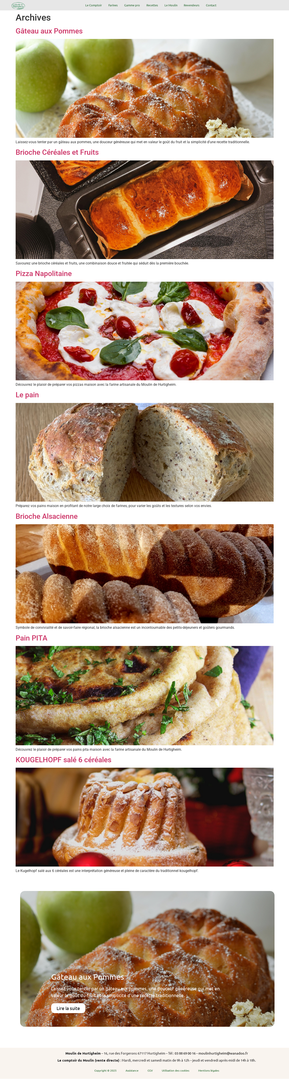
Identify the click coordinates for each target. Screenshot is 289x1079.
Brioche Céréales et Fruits (57, 152)
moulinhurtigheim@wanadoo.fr (223, 1053)
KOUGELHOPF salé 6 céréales (63, 759)
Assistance (132, 1070)
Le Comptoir (93, 5)
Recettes (152, 5)
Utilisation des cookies (175, 1070)
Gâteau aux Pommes (49, 31)
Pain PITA (31, 638)
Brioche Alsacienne (47, 516)
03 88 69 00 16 (185, 1053)
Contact (211, 5)
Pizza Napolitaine (44, 273)
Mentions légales (208, 1070)
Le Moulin (171, 5)
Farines (113, 5)
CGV (150, 1070)
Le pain (27, 395)
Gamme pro (132, 5)
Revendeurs (191, 5)
